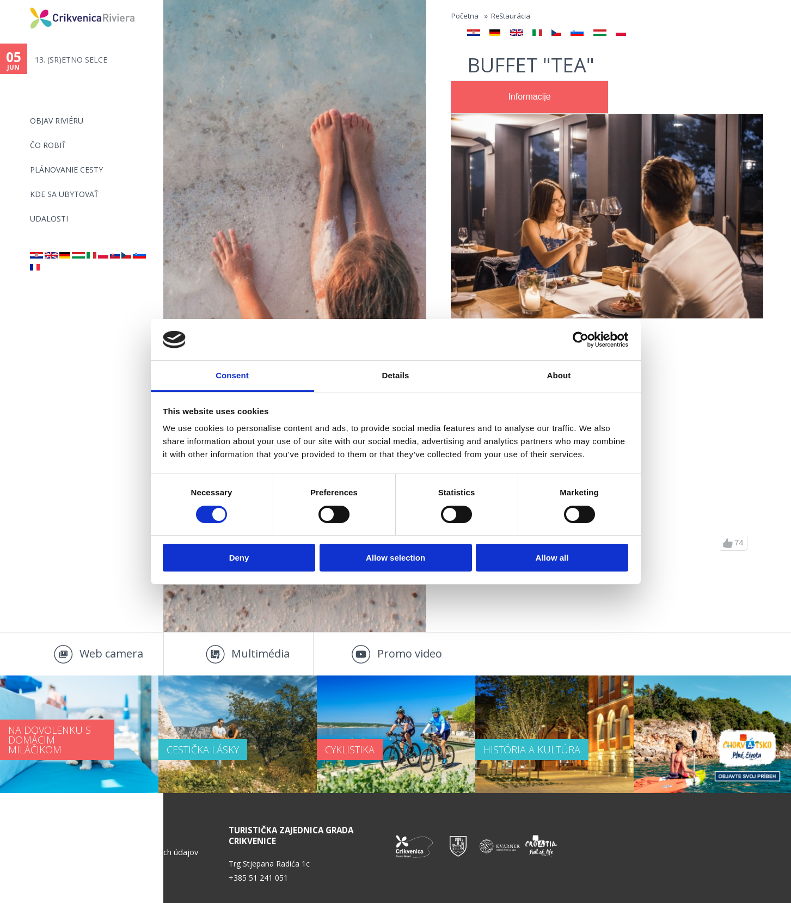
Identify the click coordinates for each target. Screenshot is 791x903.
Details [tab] (395, 375)
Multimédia (260, 653)
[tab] (529, 97)
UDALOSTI (49, 218)
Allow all (552, 557)
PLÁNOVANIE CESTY (66, 169)
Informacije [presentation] (529, 96)
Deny (239, 557)
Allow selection (395, 557)
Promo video (409, 653)
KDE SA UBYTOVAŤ (64, 194)
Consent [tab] (232, 375)
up (727, 543)
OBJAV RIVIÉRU (56, 120)
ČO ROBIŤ (48, 145)
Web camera (111, 653)
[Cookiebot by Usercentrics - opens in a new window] (580, 339)
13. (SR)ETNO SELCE (71, 59)
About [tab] (559, 375)
